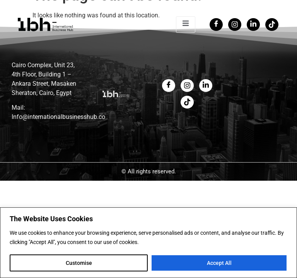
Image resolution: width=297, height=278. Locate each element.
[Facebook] (216, 24)
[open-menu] (185, 24)
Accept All (219, 263)
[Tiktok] (271, 24)
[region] (148, 242)
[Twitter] (234, 24)
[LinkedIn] (253, 24)
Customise (79, 263)
